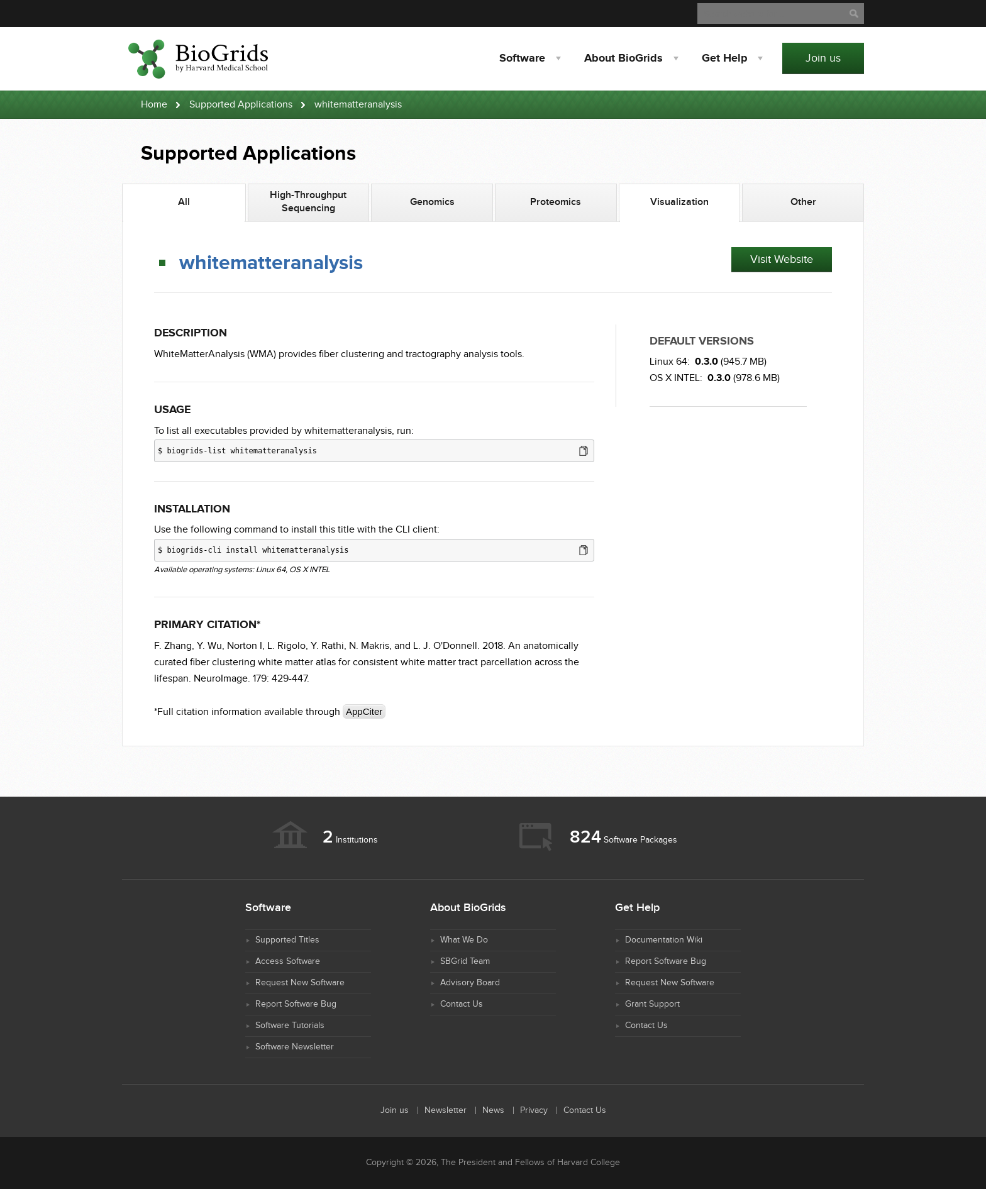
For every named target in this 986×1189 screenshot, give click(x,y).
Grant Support (652, 1004)
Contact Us (461, 1004)
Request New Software (300, 983)
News (493, 1110)
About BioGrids (623, 58)
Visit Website (781, 259)
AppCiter (364, 711)
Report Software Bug (295, 1004)
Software (522, 58)
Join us (823, 58)
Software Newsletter (294, 1047)
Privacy (534, 1110)
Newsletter (445, 1110)
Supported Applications (240, 105)
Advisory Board (470, 983)
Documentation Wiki (663, 940)
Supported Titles (287, 940)
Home (154, 105)
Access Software (287, 961)
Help (724, 58)
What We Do (464, 940)
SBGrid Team (465, 961)
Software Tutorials (289, 1025)
